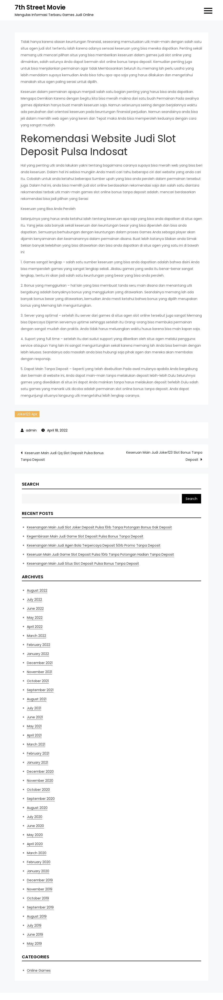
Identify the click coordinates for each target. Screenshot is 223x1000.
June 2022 (35, 608)
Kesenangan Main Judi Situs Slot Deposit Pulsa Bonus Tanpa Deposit (83, 563)
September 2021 (40, 690)
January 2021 (37, 762)
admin (31, 430)
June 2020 (35, 825)
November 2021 (39, 672)
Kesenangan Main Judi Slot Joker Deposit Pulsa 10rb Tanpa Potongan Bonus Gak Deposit (99, 527)
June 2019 (35, 934)
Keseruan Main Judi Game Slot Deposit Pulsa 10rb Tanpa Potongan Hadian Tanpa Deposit (100, 554)
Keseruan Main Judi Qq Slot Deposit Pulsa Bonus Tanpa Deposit (62, 456)
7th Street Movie (40, 7)
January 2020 (38, 871)
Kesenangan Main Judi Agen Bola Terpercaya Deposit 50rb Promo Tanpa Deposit (93, 545)
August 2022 (37, 590)
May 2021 (34, 726)
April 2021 (34, 735)
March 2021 (36, 744)
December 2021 (40, 662)
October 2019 (38, 898)
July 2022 (34, 599)
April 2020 (35, 844)
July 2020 (34, 816)
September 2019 (40, 907)
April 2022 (35, 626)
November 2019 (39, 889)
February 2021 (38, 753)
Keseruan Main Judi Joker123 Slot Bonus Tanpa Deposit (164, 456)
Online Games (39, 970)
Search (30, 484)
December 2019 (40, 880)
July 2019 (34, 925)
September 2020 (41, 798)
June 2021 (35, 717)
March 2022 (36, 635)
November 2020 (40, 780)
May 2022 (35, 617)
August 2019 (37, 916)
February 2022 (38, 644)
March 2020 (36, 853)
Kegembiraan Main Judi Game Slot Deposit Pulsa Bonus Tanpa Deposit (85, 536)
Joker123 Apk (27, 414)
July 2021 (34, 708)
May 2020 (35, 834)
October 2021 (38, 681)
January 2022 (38, 653)
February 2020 (38, 862)
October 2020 (38, 789)
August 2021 (36, 699)
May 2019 (34, 943)
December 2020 (40, 771)
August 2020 (37, 807)
